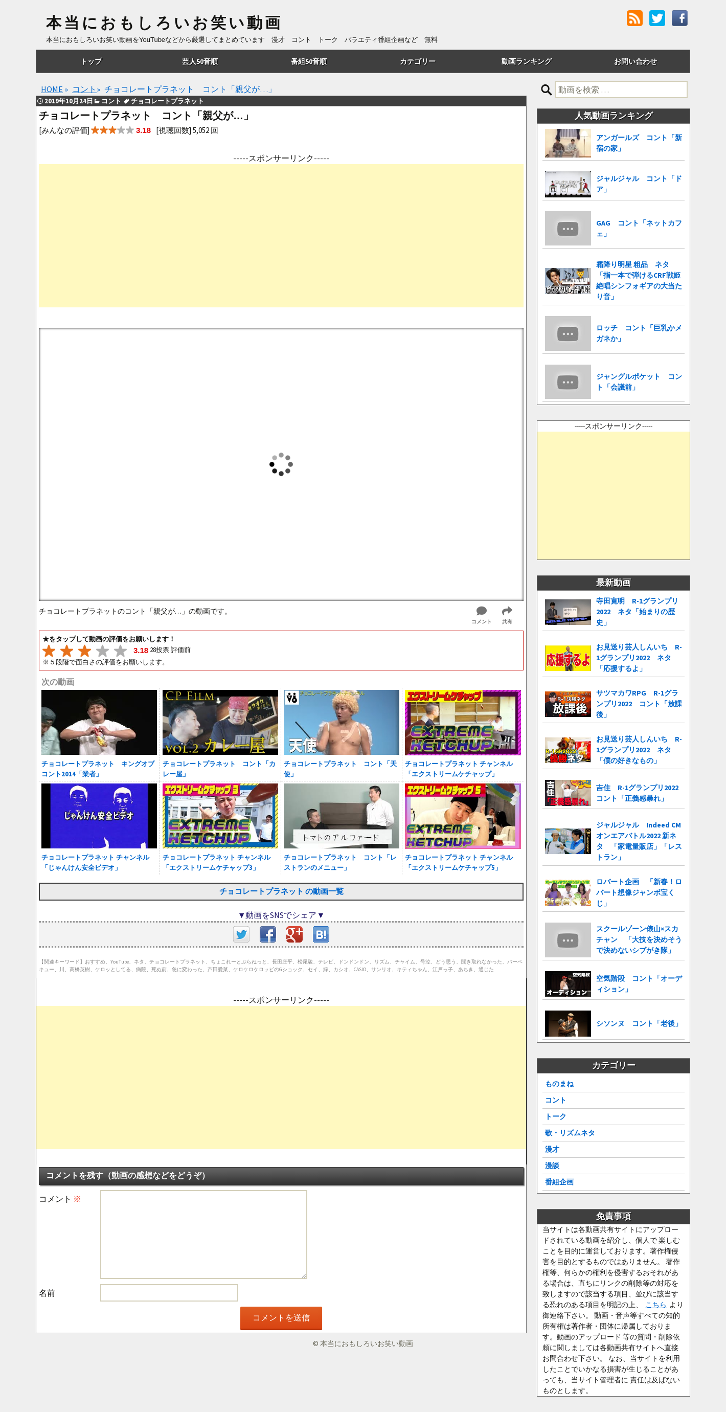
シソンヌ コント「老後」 (639, 1023)
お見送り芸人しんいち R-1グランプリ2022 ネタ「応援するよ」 (639, 657)
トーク (555, 1116)
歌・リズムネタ (570, 1132)
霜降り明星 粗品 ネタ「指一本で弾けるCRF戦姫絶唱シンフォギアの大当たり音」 (639, 280)
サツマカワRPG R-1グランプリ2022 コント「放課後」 (639, 703)
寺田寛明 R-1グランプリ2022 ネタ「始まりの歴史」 (637, 611)
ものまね (559, 1083)
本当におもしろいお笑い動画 (164, 23)
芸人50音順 (200, 61)
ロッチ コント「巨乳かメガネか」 (639, 333)
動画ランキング (527, 61)
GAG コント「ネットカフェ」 (639, 228)
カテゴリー (418, 61)
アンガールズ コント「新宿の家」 (639, 143)
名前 (47, 1293)
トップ (91, 61)
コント (555, 1100)
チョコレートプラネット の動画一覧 (281, 891)
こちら (656, 1304)
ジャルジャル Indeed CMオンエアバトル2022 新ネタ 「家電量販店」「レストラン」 (639, 841)
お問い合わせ (635, 61)
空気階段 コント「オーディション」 (639, 984)
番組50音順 (309, 61)
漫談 (552, 1165)
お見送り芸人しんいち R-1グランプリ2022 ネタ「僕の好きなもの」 (639, 749)
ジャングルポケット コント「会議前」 (639, 382)
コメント (60, 1199)
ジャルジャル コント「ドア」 (639, 184)
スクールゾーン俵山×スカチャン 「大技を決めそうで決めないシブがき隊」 (639, 939)
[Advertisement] (281, 235)
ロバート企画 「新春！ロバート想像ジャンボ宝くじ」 (639, 892)
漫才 (552, 1149)
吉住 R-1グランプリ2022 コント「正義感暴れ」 (640, 793)
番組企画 (559, 1181)
